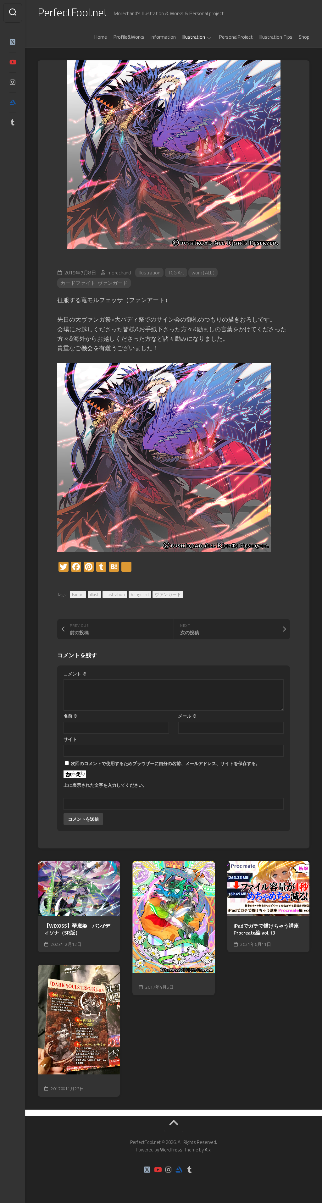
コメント (75, 674)
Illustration (193, 37)
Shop (304, 37)
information (163, 37)
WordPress (171, 1150)
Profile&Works (128, 37)
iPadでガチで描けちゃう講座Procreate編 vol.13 (266, 930)
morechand (119, 273)
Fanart (78, 595)
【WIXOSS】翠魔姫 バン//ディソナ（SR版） (77, 930)
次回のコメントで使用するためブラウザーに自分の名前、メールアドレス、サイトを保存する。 (165, 764)
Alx (208, 1150)
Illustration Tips (275, 37)
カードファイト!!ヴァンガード (94, 284)
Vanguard (140, 595)
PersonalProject (236, 37)
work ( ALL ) (204, 273)
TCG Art (176, 273)
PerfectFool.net (73, 12)
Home (100, 37)
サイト (70, 740)
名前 (71, 717)
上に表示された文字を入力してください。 (105, 786)
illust (94, 595)
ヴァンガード (168, 595)
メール (187, 717)
